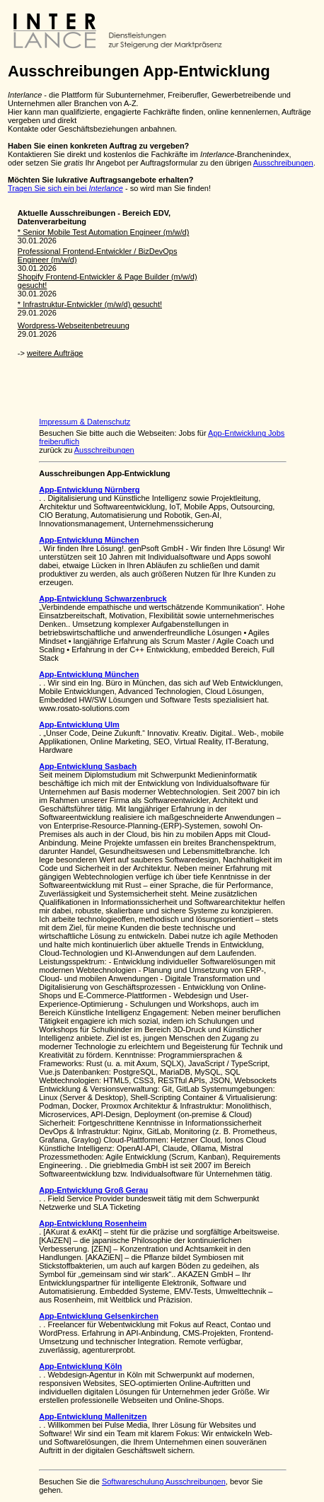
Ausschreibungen (283, 162)
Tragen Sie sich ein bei (65, 188)
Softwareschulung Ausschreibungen (164, 1481)
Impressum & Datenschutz (84, 421)
